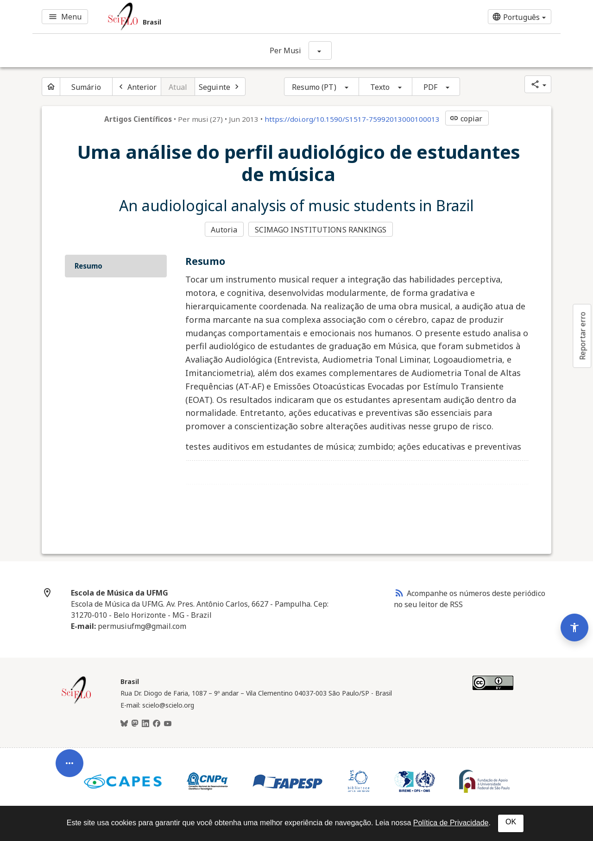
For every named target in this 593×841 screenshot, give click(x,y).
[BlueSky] (124, 724)
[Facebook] (156, 724)
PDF (430, 87)
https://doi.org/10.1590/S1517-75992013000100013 (352, 119)
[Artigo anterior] (136, 86)
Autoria (224, 230)
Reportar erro (582, 336)
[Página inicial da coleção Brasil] (76, 702)
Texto (380, 87)
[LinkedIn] (145, 724)
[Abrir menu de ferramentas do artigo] (69, 769)
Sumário (86, 87)
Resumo (88, 265)
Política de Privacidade (451, 823)
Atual (178, 87)
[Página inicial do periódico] (51, 86)
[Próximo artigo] (220, 86)
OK (510, 822)
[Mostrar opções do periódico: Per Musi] (320, 50)
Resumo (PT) (314, 87)
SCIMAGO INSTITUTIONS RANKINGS (321, 230)
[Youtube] (167, 724)
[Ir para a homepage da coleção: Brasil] (208, 16)
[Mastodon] (135, 724)
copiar (466, 118)
